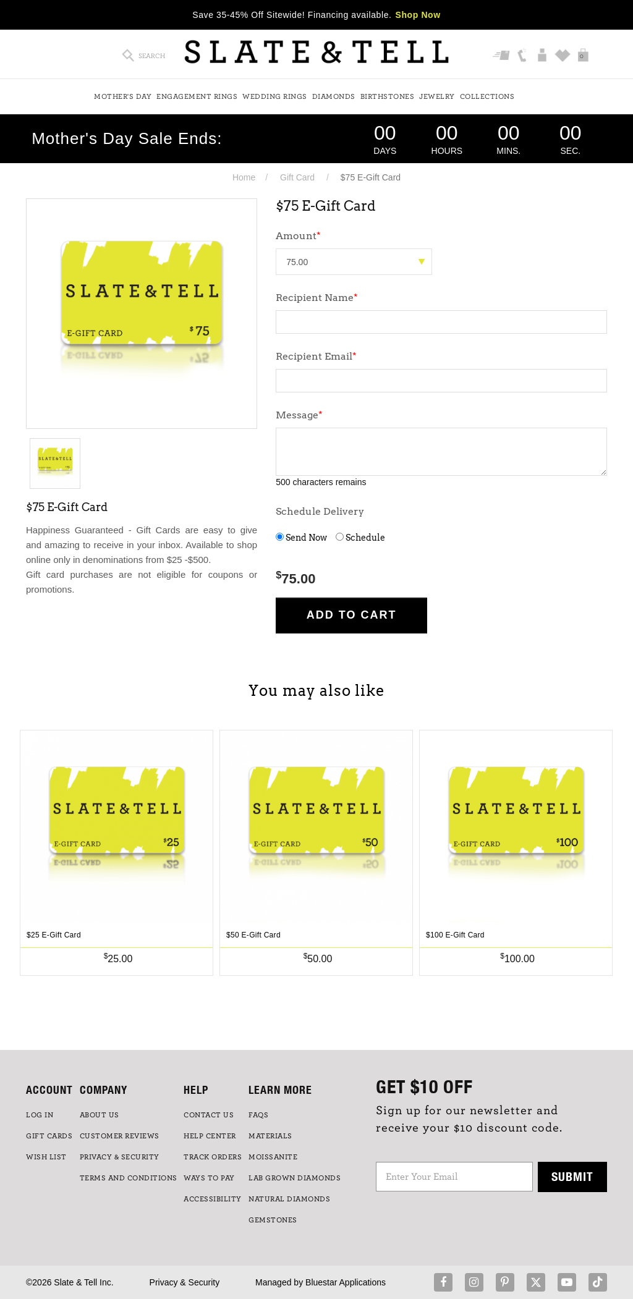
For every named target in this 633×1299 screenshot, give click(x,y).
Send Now (301, 538)
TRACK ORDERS (213, 1157)
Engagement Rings (196, 96)
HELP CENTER (210, 1136)
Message (299, 415)
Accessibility (213, 1199)
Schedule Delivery (320, 511)
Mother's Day (122, 96)
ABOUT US (99, 1115)
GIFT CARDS (49, 1136)
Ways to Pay (209, 1178)
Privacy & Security (185, 1282)
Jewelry (437, 96)
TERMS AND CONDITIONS (128, 1178)
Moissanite (273, 1157)
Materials (270, 1136)
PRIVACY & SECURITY (119, 1157)
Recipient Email (316, 356)
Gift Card (297, 177)
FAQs (258, 1115)
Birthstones (387, 96)
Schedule (360, 538)
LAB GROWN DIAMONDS (295, 1178)
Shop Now (418, 15)
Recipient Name (317, 297)
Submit (572, 1176)
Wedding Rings (274, 96)
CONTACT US (209, 1115)
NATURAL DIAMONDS (289, 1199)
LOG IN (39, 1115)
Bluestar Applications (345, 1282)
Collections (487, 96)
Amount (298, 236)
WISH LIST (46, 1157)
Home (243, 177)
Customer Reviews (119, 1136)
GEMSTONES (273, 1220)
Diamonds (333, 96)
